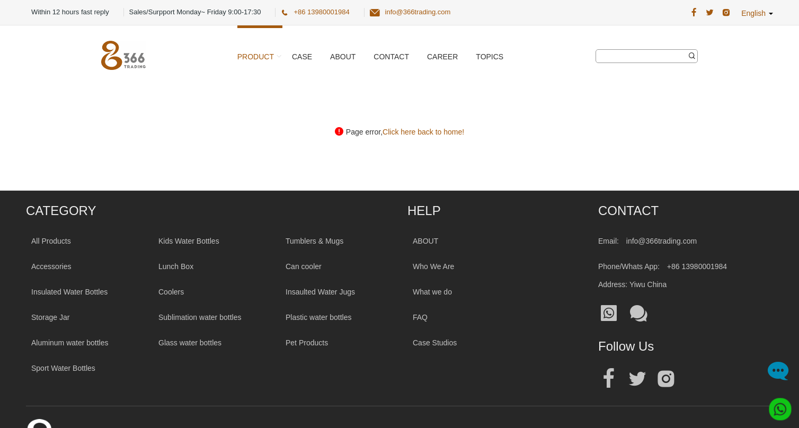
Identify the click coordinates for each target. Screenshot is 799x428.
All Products (51, 241)
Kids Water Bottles (188, 241)
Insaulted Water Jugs (320, 292)
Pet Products (307, 342)
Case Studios (435, 342)
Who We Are (433, 266)
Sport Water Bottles (63, 368)
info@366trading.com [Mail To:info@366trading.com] (661, 241)
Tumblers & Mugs (314, 241)
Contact (391, 56)
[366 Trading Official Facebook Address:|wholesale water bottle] (693, 12)
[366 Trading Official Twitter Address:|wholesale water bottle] (709, 12)
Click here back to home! (423, 132)
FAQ (420, 317)
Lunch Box (175, 266)
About (343, 56)
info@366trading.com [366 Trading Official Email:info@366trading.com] (418, 12)
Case (302, 56)
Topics (489, 56)
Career (442, 56)
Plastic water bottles (319, 317)
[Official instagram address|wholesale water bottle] (666, 379)
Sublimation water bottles (199, 317)
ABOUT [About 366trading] (425, 241)
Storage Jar (50, 317)
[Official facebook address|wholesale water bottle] (608, 379)
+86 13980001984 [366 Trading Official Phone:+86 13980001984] (321, 12)
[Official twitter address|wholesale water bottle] (637, 379)
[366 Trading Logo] (123, 55)
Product (255, 56)
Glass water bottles (189, 342)
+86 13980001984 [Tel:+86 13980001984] (697, 266)
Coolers (171, 292)
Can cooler (304, 266)
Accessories (51, 266)
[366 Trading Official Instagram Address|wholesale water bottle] (726, 12)
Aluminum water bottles (70, 342)
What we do (432, 292)
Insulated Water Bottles (69, 292)
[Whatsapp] (776, 405)
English (757, 13)
